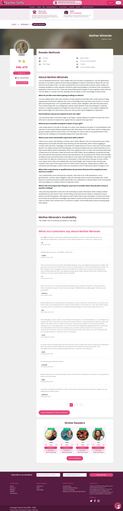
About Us (12, 488)
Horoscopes (13, 493)
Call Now (21, 73)
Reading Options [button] (51, 7)
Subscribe (101, 475)
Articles (78, 7)
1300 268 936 (42, 13)
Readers (12, 490)
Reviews (71, 7)
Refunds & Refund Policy (70, 488)
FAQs (38, 488)
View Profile (51, 450)
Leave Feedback (22, 83)
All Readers (24, 24)
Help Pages (39, 490)
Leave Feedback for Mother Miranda (54, 412)
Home (14, 24)
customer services (94, 492)
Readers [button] (32, 7)
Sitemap (35, 510)
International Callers (25, 510)
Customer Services (87, 7)
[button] (118, 506)
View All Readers (75, 458)
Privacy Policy (67, 486)
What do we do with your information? (74, 491)
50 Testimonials (22, 78)
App (43, 7)
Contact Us (39, 486)
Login (118, 3)
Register (110, 3)
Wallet (39, 7)
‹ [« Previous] (65, 405)
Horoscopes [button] (63, 7)
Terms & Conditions (69, 490)
